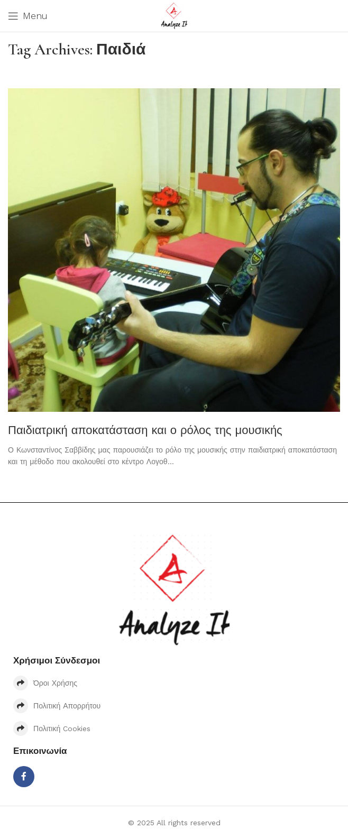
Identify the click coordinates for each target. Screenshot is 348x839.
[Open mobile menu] (28, 15)
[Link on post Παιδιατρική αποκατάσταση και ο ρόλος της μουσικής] (174, 250)
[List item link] (174, 683)
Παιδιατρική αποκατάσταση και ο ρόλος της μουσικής (145, 430)
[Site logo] (174, 15)
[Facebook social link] (23, 776)
